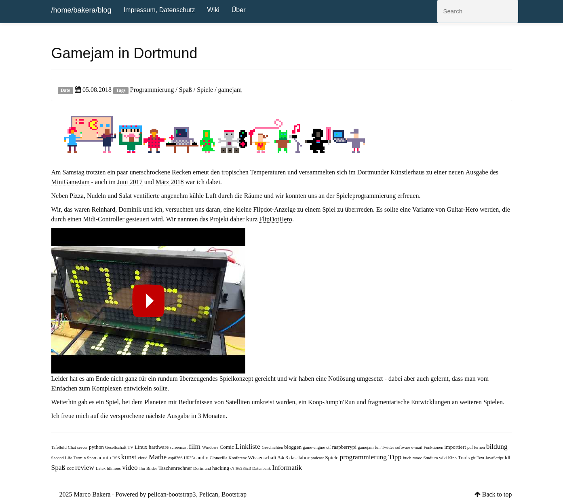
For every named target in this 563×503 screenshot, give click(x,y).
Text (481, 458)
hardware (159, 447)
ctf (329, 447)
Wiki (213, 9)
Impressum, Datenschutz (159, 9)
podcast (318, 458)
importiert (456, 447)
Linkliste (248, 446)
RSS (116, 458)
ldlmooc (114, 468)
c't (233, 468)
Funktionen (434, 447)
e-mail (417, 447)
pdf (470, 447)
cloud (143, 458)
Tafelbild (59, 447)
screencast (179, 447)
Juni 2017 (130, 181)
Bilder (152, 468)
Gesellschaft (116, 447)
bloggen (293, 447)
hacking (221, 468)
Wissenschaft (263, 457)
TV (131, 447)
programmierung (363, 456)
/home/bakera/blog (81, 10)
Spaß (185, 89)
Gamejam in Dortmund (124, 53)
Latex (101, 468)
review (85, 467)
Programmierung (152, 89)
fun (378, 447)
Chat (72, 447)
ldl (507, 457)
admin (104, 457)
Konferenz (238, 458)
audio (203, 457)
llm (142, 468)
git (474, 458)
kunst (129, 456)
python (97, 447)
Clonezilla (219, 458)
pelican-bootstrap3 (172, 494)
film (195, 446)
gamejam (230, 89)
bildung (497, 446)
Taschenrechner (175, 468)
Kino (453, 458)
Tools (464, 457)
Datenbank (262, 468)
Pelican (208, 494)
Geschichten (273, 447)
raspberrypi (345, 447)
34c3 (283, 457)
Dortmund (202, 468)
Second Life (62, 458)
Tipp (395, 456)
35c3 (247, 468)
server (83, 447)
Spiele (205, 89)
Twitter (388, 447)
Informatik (287, 467)
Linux (142, 447)
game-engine (314, 447)
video (130, 467)
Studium (431, 458)
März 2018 (170, 181)
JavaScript (494, 458)
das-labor (300, 457)
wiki (443, 458)
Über (239, 9)
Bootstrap (234, 494)
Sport (92, 458)
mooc (418, 458)
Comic (227, 447)
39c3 (239, 468)
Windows (210, 447)
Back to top (497, 494)
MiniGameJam (70, 181)
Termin (80, 458)
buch (408, 458)
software (403, 447)
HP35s (190, 458)
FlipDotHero (275, 219)
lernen (480, 447)
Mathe (158, 456)
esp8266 (176, 458)
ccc (71, 468)
